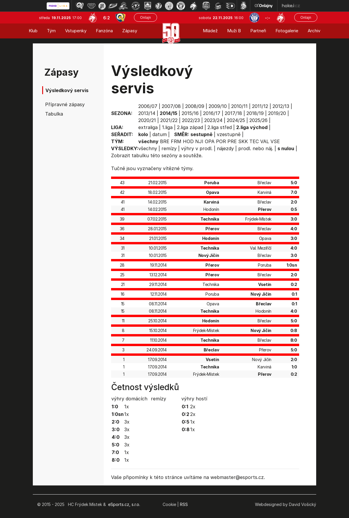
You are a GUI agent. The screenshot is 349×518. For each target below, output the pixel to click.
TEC (254, 141)
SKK (243, 141)
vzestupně (229, 134)
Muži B (234, 30)
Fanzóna (104, 30)
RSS (184, 504)
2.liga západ (190, 127)
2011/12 (260, 106)
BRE (164, 141)
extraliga (148, 127)
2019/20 (277, 113)
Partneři (258, 30)
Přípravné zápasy (65, 104)
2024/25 (236, 120)
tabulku (140, 155)
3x (127, 422)
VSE (275, 141)
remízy (169, 148)
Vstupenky (75, 30)
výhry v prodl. (196, 148)
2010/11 (239, 106)
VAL (264, 141)
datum (159, 134)
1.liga (167, 127)
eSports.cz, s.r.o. (124, 504)
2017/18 (233, 113)
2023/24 (213, 120)
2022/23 (191, 120)
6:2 (106, 17)
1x (126, 406)
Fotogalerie (286, 30)
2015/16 (190, 113)
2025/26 (258, 120)
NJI (199, 141)
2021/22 (169, 120)
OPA (209, 141)
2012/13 (281, 106)
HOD (188, 141)
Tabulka (54, 114)
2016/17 (211, 113)
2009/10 (218, 106)
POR (221, 141)
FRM (176, 141)
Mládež (210, 30)
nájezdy (225, 148)
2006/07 (147, 106)
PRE (232, 141)
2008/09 (194, 106)
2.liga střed (219, 127)
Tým (51, 30)
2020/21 (147, 120)
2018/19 (255, 113)
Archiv (314, 30)
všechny (147, 148)
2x (192, 406)
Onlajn (145, 17)
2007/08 (171, 106)
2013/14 (146, 113)
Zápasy (129, 30)
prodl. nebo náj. (255, 148)
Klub (33, 30)
